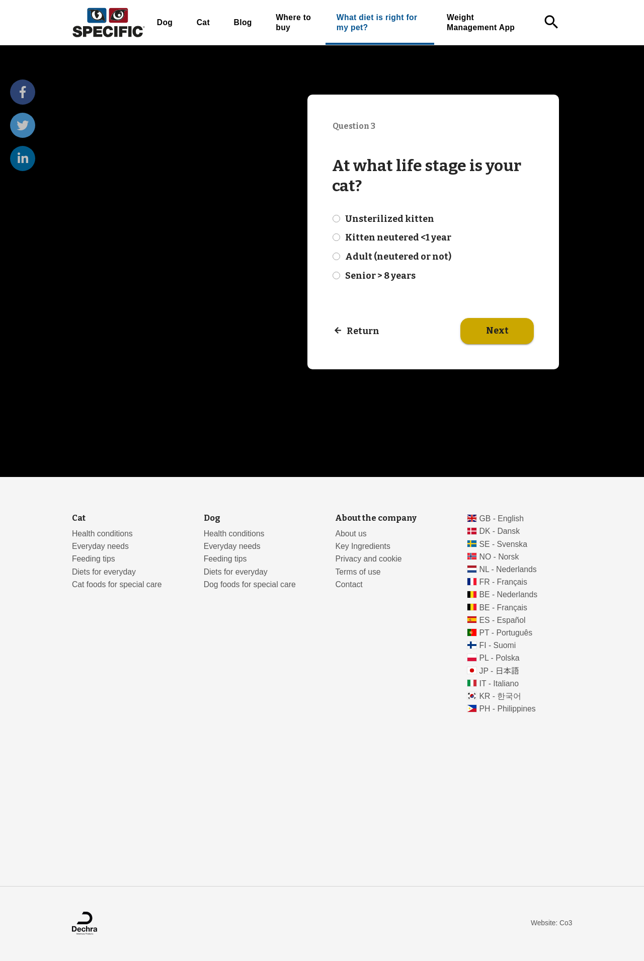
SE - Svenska (503, 544)
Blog (242, 22)
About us (350, 533)
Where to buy (293, 22)
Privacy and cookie (368, 558)
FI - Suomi (497, 645)
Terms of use (357, 572)
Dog (165, 22)
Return (363, 331)
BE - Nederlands (508, 594)
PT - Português (506, 632)
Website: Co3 (551, 923)
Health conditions (102, 533)
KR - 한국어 (500, 696)
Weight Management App (481, 22)
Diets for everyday (104, 572)
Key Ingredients (362, 546)
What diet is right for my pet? (377, 22)
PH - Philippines (507, 708)
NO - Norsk (499, 556)
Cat (203, 22)
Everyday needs (100, 546)
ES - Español (502, 620)
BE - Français (503, 607)
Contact (348, 584)
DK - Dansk (499, 531)
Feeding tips (93, 558)
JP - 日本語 (499, 671)
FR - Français (503, 582)
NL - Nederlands (508, 569)
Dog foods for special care (250, 584)
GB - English (501, 518)
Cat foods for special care (117, 584)
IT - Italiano (499, 683)
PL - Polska (499, 658)
